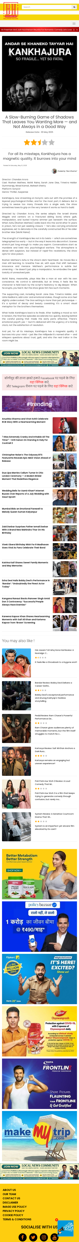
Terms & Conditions (16, 1219)
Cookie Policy (12, 1215)
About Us (9, 1190)
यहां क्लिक (37, 382)
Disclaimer (10, 1202)
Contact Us (11, 1198)
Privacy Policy (13, 1211)
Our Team (9, 1194)
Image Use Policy (14, 1207)
